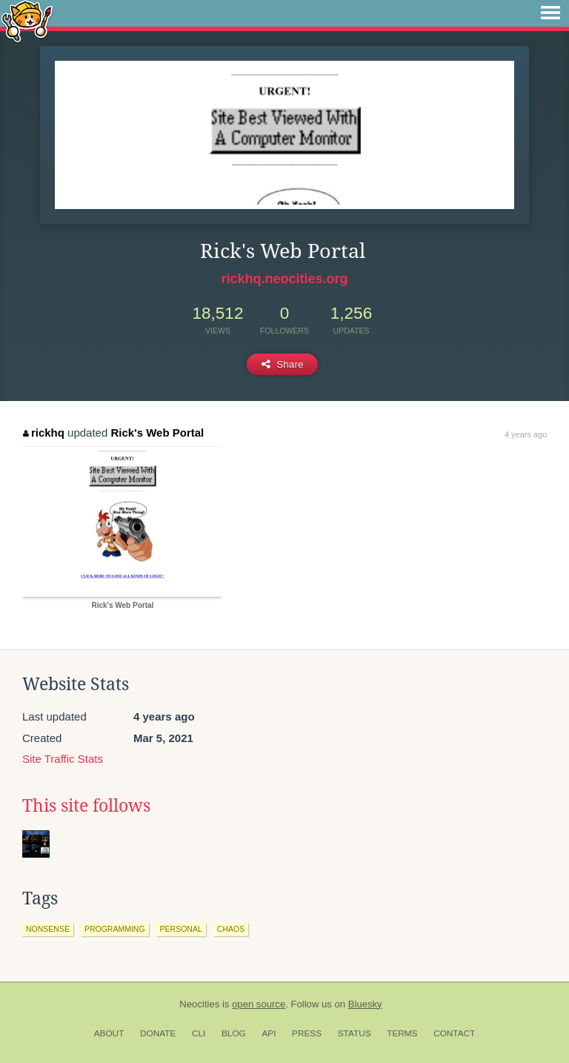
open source (258, 1004)
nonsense (48, 928)
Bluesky (365, 1004)
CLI (198, 1033)
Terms (402, 1033)
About (109, 1033)
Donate (158, 1033)
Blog (234, 1033)
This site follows (86, 805)
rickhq (43, 432)
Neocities (199, 1004)
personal (181, 928)
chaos (230, 928)
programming (114, 928)
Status (354, 1033)
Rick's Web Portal (157, 432)
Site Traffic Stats (62, 758)
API (269, 1033)
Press (307, 1033)
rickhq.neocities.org (284, 278)
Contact (454, 1033)
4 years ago (526, 434)
